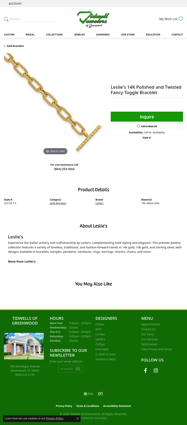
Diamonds (103, 34)
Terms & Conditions (87, 406)
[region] (55, 104)
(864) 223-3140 (64, 168)
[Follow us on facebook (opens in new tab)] (145, 370)
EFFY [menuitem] (99, 329)
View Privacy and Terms (156, 349)
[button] (15, 3)
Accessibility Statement (117, 406)
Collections (54, 34)
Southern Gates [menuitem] (106, 359)
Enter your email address (66, 361)
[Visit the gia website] (88, 394)
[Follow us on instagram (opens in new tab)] (156, 370)
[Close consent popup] (77, 418)
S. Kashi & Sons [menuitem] (106, 354)
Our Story (147, 334)
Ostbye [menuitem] (100, 344)
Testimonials (149, 344)
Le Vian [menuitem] (100, 334)
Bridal (30, 34)
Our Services (149, 339)
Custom (9, 34)
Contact (177, 34)
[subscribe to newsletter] (78, 368)
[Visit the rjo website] (100, 394)
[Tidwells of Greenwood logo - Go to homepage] (93, 19)
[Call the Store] (25, 375)
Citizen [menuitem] (100, 324)
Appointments (150, 324)
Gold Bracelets (15, 46)
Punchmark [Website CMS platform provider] (100, 418)
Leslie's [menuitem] (100, 339)
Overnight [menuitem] (102, 349)
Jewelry (79, 34)
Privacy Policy (64, 406)
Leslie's (100, 203)
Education (153, 34)
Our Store (128, 34)
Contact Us (148, 329)
